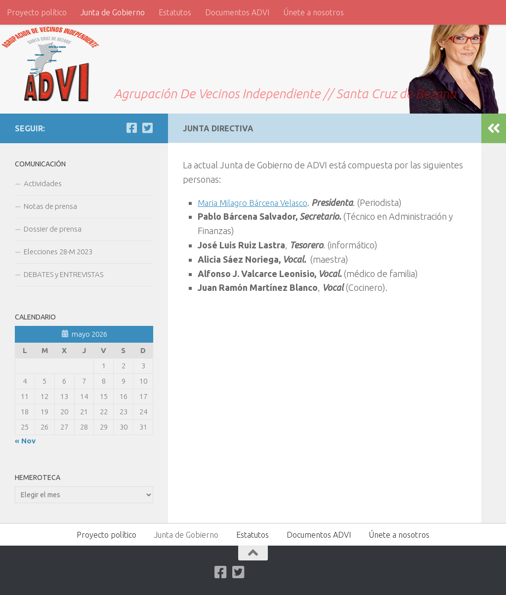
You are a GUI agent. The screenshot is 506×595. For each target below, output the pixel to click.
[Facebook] (131, 128)
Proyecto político (37, 12)
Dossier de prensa (53, 229)
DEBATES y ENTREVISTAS (63, 274)
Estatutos (175, 12)
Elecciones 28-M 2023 (58, 251)
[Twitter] (147, 128)
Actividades (43, 183)
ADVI (39, 58)
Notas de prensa (50, 206)
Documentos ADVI (237, 12)
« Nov (25, 440)
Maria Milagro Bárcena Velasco (257, 202)
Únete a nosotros (313, 12)
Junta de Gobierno (113, 12)
